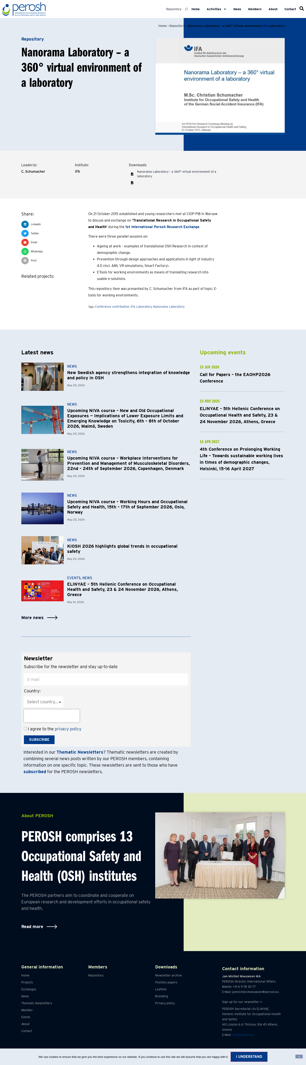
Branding (161, 996)
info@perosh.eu (243, 1035)
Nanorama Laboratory (169, 306)
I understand (249, 1057)
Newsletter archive (168, 975)
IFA (133, 306)
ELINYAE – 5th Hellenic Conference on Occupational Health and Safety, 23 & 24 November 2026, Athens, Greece (122, 589)
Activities (216, 9)
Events (74, 578)
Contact (290, 9)
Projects (27, 982)
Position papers (166, 982)
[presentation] (52, 715)
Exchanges (28, 989)
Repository (173, 9)
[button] (132, 182)
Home (195, 9)
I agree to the (54, 728)
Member (27, 1010)
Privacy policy (165, 1003)
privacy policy (68, 728)
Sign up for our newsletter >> (242, 1002)
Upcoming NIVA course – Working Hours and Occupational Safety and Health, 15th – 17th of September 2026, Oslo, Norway (127, 507)
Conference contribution (112, 306)
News (237, 9)
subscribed (34, 771)
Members (255, 9)
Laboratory (144, 306)
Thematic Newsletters (36, 1003)
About (273, 9)
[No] (299, 1056)
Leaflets (161, 989)
